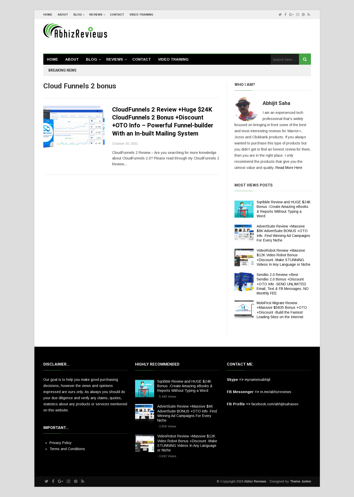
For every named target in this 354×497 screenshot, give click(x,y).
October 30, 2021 (125, 143)
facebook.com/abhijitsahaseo (275, 404)
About (63, 14)
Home (47, 14)
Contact (117, 14)
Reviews (95, 14)
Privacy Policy (60, 443)
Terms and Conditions (67, 449)
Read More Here (289, 168)
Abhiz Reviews (255, 481)
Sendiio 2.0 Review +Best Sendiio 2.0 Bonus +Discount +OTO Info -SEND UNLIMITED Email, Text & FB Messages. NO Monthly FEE (283, 284)
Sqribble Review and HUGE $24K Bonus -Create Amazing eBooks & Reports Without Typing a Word (185, 386)
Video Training (141, 14)
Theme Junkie (300, 481)
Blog (77, 14)
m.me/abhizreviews (275, 392)
